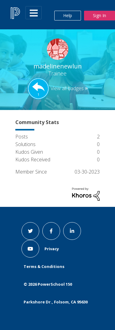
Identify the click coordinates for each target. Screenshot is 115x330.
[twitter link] (30, 231)
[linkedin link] (72, 231)
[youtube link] (30, 249)
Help (67, 15)
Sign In (99, 15)
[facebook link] (51, 231)
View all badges (67, 88)
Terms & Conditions (44, 266)
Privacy (51, 248)
